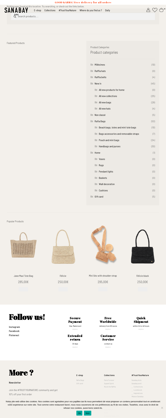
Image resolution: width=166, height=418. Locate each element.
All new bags (105, 102)
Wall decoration (107, 183)
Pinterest (14, 335)
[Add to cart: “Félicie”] (63, 289)
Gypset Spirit (109, 383)
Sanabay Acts (136, 380)
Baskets (103, 177)
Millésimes (100, 64)
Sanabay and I (137, 383)
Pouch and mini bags (109, 140)
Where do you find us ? (91, 10)
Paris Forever (109, 380)
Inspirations (138, 393)
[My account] (148, 9)
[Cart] (162, 9)
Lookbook (138, 390)
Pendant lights (106, 171)
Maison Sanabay (137, 396)
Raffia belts (100, 77)
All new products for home (111, 89)
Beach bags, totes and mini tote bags (117, 127)
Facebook (14, 330)
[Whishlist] (155, 9)
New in (98, 83)
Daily (107, 10)
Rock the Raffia (110, 386)
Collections (49, 10)
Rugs (101, 165)
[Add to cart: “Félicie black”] (142, 289)
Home (97, 152)
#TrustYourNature (140, 375)
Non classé (100, 114)
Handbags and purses (109, 146)
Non (88, 413)
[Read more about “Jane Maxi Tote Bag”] (23, 289)
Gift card (99, 196)
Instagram (14, 326)
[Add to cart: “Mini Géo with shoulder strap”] (103, 289)
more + (75, 329)
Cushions (103, 190)
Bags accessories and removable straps (119, 133)
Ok (79, 413)
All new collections (108, 95)
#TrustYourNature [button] (67, 10)
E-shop (37, 10)
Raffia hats (100, 70)
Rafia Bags (100, 121)
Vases (102, 158)
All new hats (105, 108)
